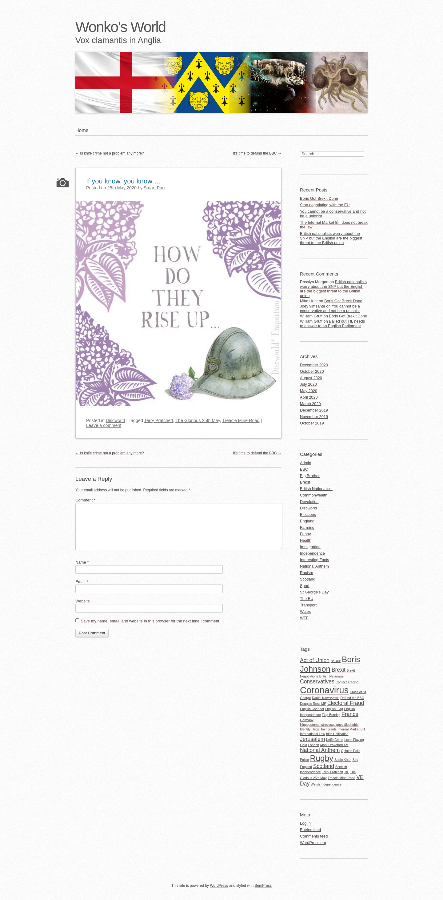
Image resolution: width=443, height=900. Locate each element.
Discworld (115, 420)
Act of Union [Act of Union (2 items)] (314, 660)
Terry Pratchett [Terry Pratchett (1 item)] (332, 772)
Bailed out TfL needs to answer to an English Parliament (332, 323)
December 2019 (314, 410)
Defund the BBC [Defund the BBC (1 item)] (352, 698)
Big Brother (310, 475)
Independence (312, 553)
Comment (85, 500)
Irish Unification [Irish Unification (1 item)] (337, 734)
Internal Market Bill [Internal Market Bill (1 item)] (351, 729)
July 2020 (308, 384)
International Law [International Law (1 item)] (312, 734)
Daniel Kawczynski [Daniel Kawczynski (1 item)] (325, 698)
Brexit (305, 482)
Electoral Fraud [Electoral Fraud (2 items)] (345, 703)
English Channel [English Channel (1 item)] (312, 709)
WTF (304, 618)
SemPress (263, 885)
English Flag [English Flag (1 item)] (334, 709)
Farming (307, 527)
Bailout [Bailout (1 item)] (336, 661)
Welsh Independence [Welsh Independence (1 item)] (326, 784)
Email (81, 581)
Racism (306, 572)
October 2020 (312, 371)
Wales (305, 611)
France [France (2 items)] (349, 714)
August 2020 (311, 378)
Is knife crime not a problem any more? (109, 153)
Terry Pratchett (158, 420)
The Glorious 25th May (197, 420)
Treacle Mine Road (240, 420)
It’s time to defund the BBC (257, 153)
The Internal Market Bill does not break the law (334, 224)
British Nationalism (316, 488)
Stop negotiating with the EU (325, 205)
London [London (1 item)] (313, 745)
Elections (308, 514)
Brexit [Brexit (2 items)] (338, 670)
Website (82, 601)
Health (305, 540)
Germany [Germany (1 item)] (306, 720)
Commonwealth (313, 495)
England (307, 521)
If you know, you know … (123, 181)
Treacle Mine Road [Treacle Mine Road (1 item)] (341, 778)
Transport (308, 605)
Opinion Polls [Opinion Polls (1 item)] (350, 751)
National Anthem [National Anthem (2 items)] (320, 750)
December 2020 (314, 365)
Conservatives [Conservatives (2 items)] (317, 681)
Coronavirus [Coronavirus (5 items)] (324, 690)
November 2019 (314, 416)
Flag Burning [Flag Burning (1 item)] (331, 715)
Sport (304, 585)
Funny (305, 534)
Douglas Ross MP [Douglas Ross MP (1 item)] (313, 703)
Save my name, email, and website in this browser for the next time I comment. (150, 621)
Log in (305, 823)
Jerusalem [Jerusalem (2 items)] (312, 739)
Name (82, 562)
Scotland (307, 579)
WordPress (219, 885)
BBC (304, 469)
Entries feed (310, 829)
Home (82, 130)
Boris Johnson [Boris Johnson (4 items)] (330, 664)
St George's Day (314, 592)
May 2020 (308, 390)
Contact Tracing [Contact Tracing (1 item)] (346, 682)
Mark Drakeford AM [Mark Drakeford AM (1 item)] (334, 745)
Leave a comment (103, 425)
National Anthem (314, 566)
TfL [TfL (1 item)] (346, 772)
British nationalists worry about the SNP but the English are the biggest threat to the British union (331, 238)
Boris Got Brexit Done (319, 198)
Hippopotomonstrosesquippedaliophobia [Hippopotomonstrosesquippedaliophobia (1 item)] (329, 724)
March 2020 (310, 403)
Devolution (309, 501)
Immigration (310, 546)
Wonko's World (120, 27)
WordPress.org (313, 842)
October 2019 (312, 423)
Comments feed (314, 836)
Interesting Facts (314, 559)
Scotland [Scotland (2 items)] (323, 766)
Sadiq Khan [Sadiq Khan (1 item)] (342, 759)
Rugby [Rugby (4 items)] (321, 758)
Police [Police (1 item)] (304, 759)
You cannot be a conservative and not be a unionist (333, 213)
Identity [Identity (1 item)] (305, 729)
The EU (306, 598)
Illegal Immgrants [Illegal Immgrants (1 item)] (324, 729)
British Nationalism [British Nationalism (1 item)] (332, 676)
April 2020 (309, 397)
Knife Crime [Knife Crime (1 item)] (334, 739)
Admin (305, 462)
